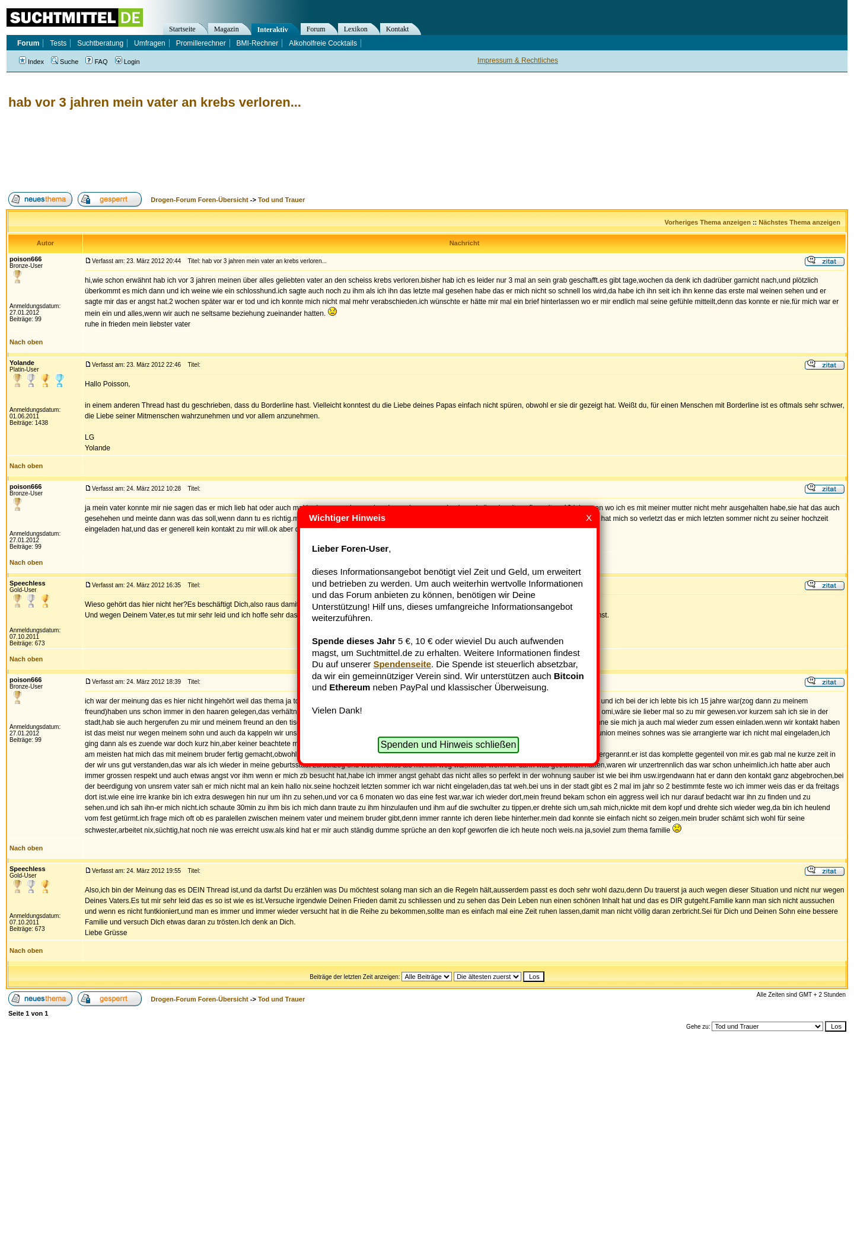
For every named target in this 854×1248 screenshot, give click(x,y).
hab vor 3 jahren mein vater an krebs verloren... (154, 102)
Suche (64, 61)
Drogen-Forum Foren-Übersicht (199, 199)
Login (127, 61)
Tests (58, 43)
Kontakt (397, 29)
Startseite (182, 29)
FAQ (96, 61)
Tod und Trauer (281, 199)
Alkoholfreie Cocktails (323, 43)
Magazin (226, 29)
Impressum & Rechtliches (517, 60)
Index (31, 61)
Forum (316, 29)
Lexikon (356, 29)
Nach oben (26, 341)
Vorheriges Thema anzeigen (708, 222)
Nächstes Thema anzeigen (799, 222)
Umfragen (149, 43)
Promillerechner (201, 43)
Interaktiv (272, 29)
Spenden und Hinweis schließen (449, 745)
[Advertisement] (222, 151)
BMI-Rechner (258, 43)
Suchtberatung (100, 43)
